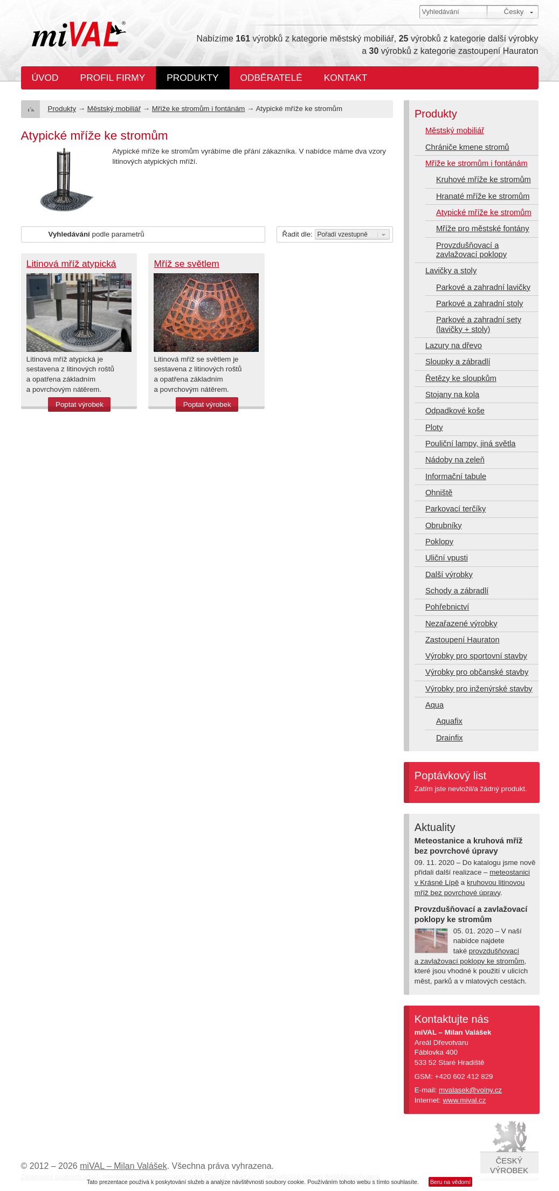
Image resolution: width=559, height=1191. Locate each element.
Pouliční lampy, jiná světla (470, 443)
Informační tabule (455, 476)
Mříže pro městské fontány (482, 228)
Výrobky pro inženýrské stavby (479, 688)
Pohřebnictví (447, 607)
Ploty (434, 427)
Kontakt (346, 77)
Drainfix (449, 737)
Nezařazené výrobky (461, 623)
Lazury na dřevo (453, 345)
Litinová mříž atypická (71, 263)
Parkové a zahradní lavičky (483, 287)
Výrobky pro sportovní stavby (476, 656)
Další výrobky (449, 574)
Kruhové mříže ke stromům (483, 179)
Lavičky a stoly (451, 270)
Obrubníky (443, 525)
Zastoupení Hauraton (462, 639)
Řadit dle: (297, 234)
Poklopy (439, 541)
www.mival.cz (464, 1100)
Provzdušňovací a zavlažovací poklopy (471, 250)
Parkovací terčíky (455, 508)
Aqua (434, 705)
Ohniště (439, 492)
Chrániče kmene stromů (467, 147)
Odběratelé (271, 77)
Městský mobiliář (114, 109)
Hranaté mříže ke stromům (482, 196)
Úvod (45, 77)
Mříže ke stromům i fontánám (198, 109)
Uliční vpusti (446, 557)
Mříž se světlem (186, 263)
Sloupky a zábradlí (458, 361)
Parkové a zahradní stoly (479, 303)
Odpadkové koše (455, 410)
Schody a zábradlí (456, 590)
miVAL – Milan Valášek (123, 1166)
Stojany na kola (452, 394)
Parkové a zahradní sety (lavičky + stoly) (478, 324)
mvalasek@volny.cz (470, 1090)
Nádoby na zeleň (455, 459)
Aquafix (449, 721)
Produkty (192, 77)
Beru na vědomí (450, 1182)
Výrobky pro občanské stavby (476, 672)
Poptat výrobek (79, 404)
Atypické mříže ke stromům (484, 212)
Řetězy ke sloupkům (460, 378)
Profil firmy (113, 77)
